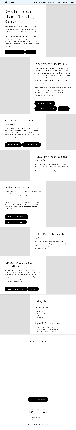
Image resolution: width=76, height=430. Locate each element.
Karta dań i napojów (15, 222)
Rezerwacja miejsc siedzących (18, 217)
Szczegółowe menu (38, 399)
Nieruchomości (31, 424)
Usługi (64, 2)
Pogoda (34, 2)
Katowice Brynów (7, 2)
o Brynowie (42, 2)
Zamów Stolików (31, 145)
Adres (31, 52)
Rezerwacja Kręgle (45, 103)
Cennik (63, 108)
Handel (58, 2)
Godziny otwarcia (14, 52)
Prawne (41, 424)
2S (43, 418)
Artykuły (71, 2)
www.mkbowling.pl (48, 95)
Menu (33, 289)
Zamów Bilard (13, 145)
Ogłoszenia (47, 424)
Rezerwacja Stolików (46, 108)
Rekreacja (51, 2)
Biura (37, 424)
